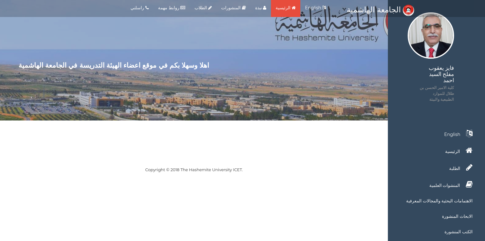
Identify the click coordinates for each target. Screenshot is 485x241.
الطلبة (461, 167)
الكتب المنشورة (458, 232)
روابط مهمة (171, 8)
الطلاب (203, 8)
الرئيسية (286, 8)
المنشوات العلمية (451, 184)
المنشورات (233, 8)
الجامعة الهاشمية (380, 9)
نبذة (261, 8)
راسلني (140, 8)
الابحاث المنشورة (457, 216)
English (315, 8)
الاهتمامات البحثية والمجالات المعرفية (439, 201)
